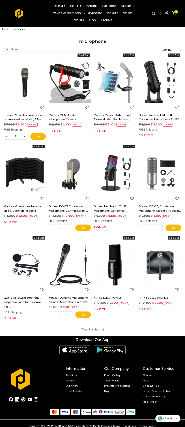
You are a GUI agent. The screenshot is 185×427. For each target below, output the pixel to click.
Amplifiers (109, 6)
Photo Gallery (112, 375)
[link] (153, 13)
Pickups (112, 13)
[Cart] (38, 136)
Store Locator (74, 391)
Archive (106, 20)
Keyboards (96, 13)
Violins (127, 6)
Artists (79, 20)
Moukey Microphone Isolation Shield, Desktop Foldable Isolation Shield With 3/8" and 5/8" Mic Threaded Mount (23, 208)
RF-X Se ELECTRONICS (153, 298)
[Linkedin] (17, 400)
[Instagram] (36, 400)
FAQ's (146, 380)
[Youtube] (30, 400)
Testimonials (111, 380)
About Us (71, 375)
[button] (167, 13)
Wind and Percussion (69, 13)
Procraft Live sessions (117, 385)
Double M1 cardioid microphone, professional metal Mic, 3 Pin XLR (25, 117)
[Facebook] (11, 400)
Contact (148, 375)
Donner (91, 6)
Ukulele (76, 6)
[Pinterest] (23, 400)
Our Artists (72, 385)
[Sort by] (169, 50)
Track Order (150, 401)
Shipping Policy (152, 385)
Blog (92, 20)
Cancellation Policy (154, 396)
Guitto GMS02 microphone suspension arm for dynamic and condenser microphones (23, 300)
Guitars (60, 6)
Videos (127, 13)
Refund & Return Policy (156, 391)
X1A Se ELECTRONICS (108, 298)
